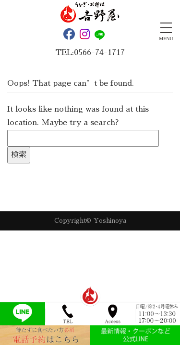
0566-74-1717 (99, 53)
